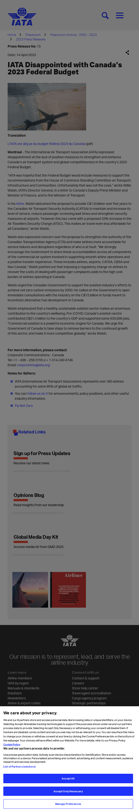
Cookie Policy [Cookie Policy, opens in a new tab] (11, 746)
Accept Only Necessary (68, 792)
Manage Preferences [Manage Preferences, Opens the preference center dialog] (68, 805)
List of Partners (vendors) (19, 768)
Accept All (68, 780)
